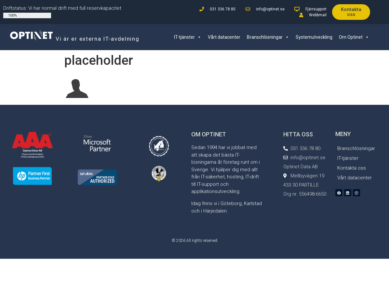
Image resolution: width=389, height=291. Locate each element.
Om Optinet (354, 37)
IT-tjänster (187, 37)
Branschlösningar (268, 37)
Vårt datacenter (224, 37)
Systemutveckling (314, 37)
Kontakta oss (351, 168)
